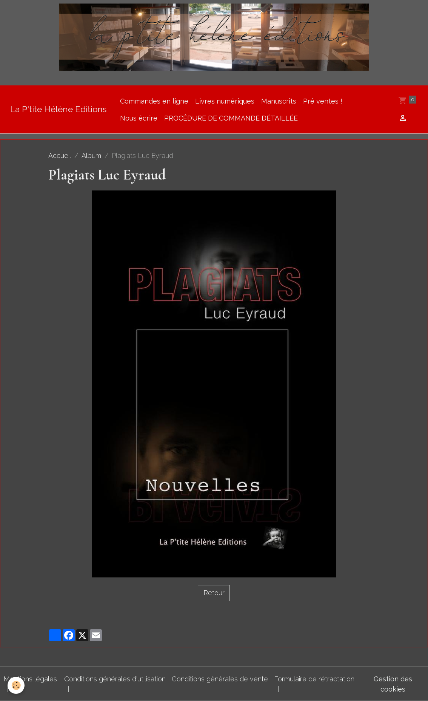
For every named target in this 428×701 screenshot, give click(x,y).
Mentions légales (30, 679)
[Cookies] (16, 685)
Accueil (59, 155)
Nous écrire (138, 118)
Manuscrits (278, 101)
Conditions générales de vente (220, 679)
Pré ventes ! (322, 101)
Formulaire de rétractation (314, 679)
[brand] (58, 109)
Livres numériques (224, 101)
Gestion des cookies (393, 684)
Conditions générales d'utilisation (115, 679)
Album (91, 155)
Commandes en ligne (154, 101)
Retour (214, 593)
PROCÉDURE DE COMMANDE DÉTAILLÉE (231, 118)
